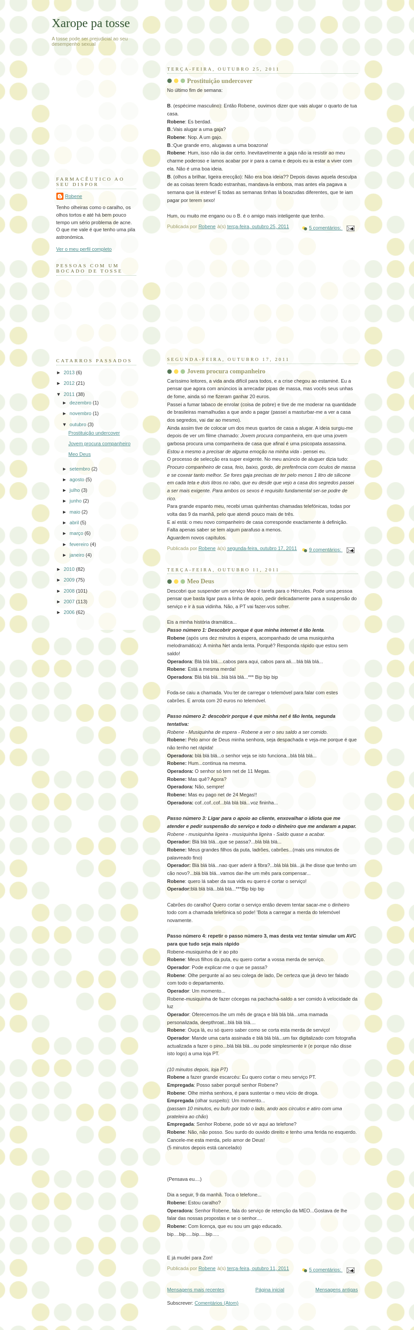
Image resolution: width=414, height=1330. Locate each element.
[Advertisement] (233, 300)
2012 (70, 383)
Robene (74, 196)
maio (76, 512)
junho (76, 500)
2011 (70, 394)
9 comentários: (326, 549)
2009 (70, 579)
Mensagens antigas (336, 1289)
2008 (70, 591)
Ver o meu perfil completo (84, 249)
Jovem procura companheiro (226, 371)
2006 (70, 612)
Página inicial (270, 1289)
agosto (78, 479)
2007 (70, 601)
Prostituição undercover (219, 80)
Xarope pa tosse (91, 23)
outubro (79, 424)
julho (75, 490)
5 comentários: (326, 227)
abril (75, 522)
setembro (80, 468)
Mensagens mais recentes (196, 1289)
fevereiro (80, 544)
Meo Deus (200, 581)
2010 (70, 569)
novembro (81, 413)
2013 (70, 372)
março (77, 533)
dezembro (81, 402)
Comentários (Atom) (217, 1303)
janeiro (78, 555)
